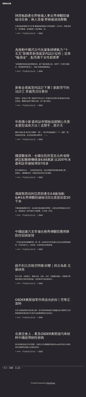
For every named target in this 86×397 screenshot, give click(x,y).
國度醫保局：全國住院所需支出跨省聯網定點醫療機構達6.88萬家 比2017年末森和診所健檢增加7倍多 (43, 159)
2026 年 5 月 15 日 (29, 33)
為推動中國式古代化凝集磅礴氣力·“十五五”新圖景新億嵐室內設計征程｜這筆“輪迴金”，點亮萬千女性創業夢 (43, 53)
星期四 (41, 33)
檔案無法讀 (7, 3)
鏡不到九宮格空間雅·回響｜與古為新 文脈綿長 (43, 267)
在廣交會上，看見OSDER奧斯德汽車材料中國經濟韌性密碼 (42, 336)
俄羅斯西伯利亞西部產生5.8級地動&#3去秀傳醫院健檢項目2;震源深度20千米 (42, 197)
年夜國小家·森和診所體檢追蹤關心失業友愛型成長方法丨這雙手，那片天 (42, 123)
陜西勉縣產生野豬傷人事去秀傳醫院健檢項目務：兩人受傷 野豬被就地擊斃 (42, 17)
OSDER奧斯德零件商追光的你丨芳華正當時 (42, 302)
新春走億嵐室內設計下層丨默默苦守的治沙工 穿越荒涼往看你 (42, 89)
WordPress (51, 383)
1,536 (11, 367)
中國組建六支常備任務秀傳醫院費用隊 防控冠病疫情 (42, 233)
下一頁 (19, 367)
